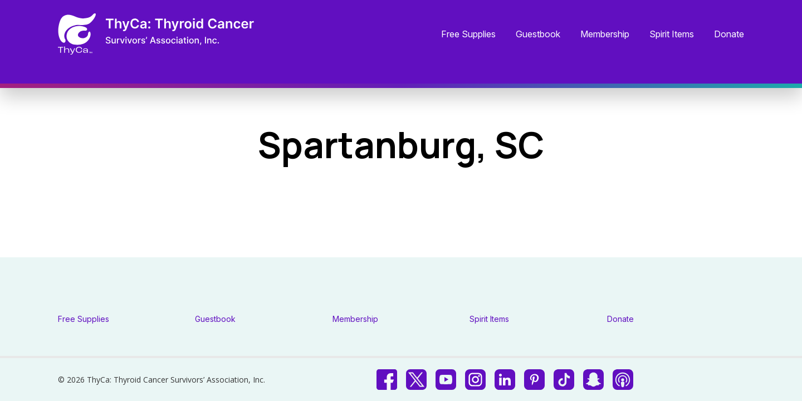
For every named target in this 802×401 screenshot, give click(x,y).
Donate (729, 35)
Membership (604, 35)
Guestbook (538, 35)
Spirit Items (671, 35)
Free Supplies (468, 35)
